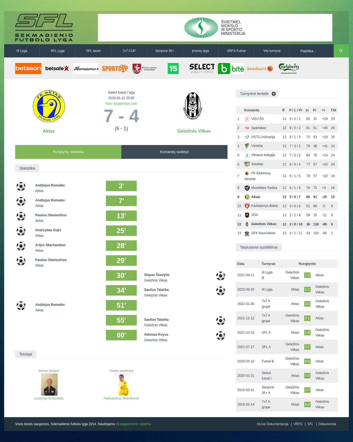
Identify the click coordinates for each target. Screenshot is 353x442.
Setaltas (253, 164)
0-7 (307, 390)
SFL (310, 424)
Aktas (49, 131)
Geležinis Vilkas (194, 131)
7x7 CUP (129, 51)
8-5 (307, 361)
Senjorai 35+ (165, 51)
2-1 (307, 347)
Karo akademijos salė (121, 104)
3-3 (307, 304)
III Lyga (22, 51)
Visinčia (253, 146)
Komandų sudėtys (174, 152)
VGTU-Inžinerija (259, 137)
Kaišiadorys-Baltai (261, 206)
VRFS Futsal (236, 51)
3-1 (307, 318)
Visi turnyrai (271, 51)
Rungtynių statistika (68, 152)
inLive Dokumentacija (272, 424)
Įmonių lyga (200, 51)
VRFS (297, 424)
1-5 (307, 275)
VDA (251, 215)
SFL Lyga (58, 51)
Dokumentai (327, 424)
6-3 (307, 404)
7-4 (307, 376)
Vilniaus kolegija (259, 155)
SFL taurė (93, 51)
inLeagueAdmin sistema (133, 424)
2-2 (307, 289)
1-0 (307, 333)
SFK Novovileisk (259, 233)
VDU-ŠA (254, 119)
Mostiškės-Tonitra (260, 188)
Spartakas (255, 128)
